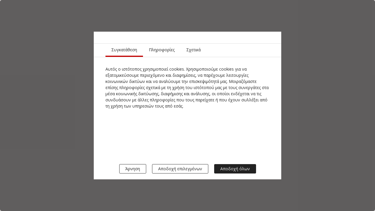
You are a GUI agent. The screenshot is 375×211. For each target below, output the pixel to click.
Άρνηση (132, 168)
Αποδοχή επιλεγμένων (180, 168)
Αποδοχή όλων (235, 168)
